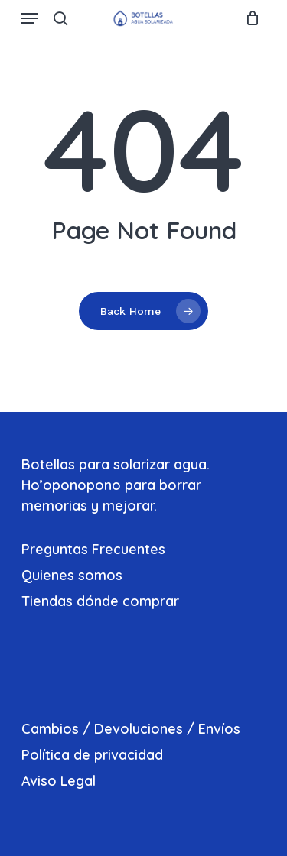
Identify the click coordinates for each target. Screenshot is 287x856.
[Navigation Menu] (29, 18)
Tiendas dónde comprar (100, 601)
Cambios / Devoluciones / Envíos (130, 729)
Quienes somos (71, 575)
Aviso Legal (58, 781)
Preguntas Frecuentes (93, 549)
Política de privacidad (92, 755)
